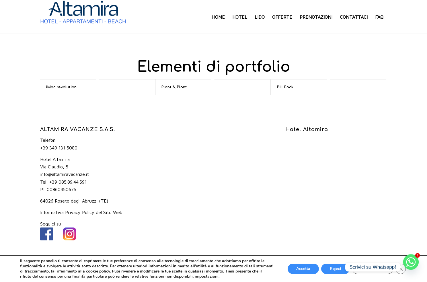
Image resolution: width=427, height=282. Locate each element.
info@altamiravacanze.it (64, 174)
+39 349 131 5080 (58, 147)
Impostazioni (373, 268)
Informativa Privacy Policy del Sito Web (81, 212)
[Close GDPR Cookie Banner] (400, 269)
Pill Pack (285, 87)
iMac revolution (61, 87)
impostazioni (207, 276)
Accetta (303, 268)
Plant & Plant (174, 87)
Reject (335, 268)
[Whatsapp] (411, 267)
